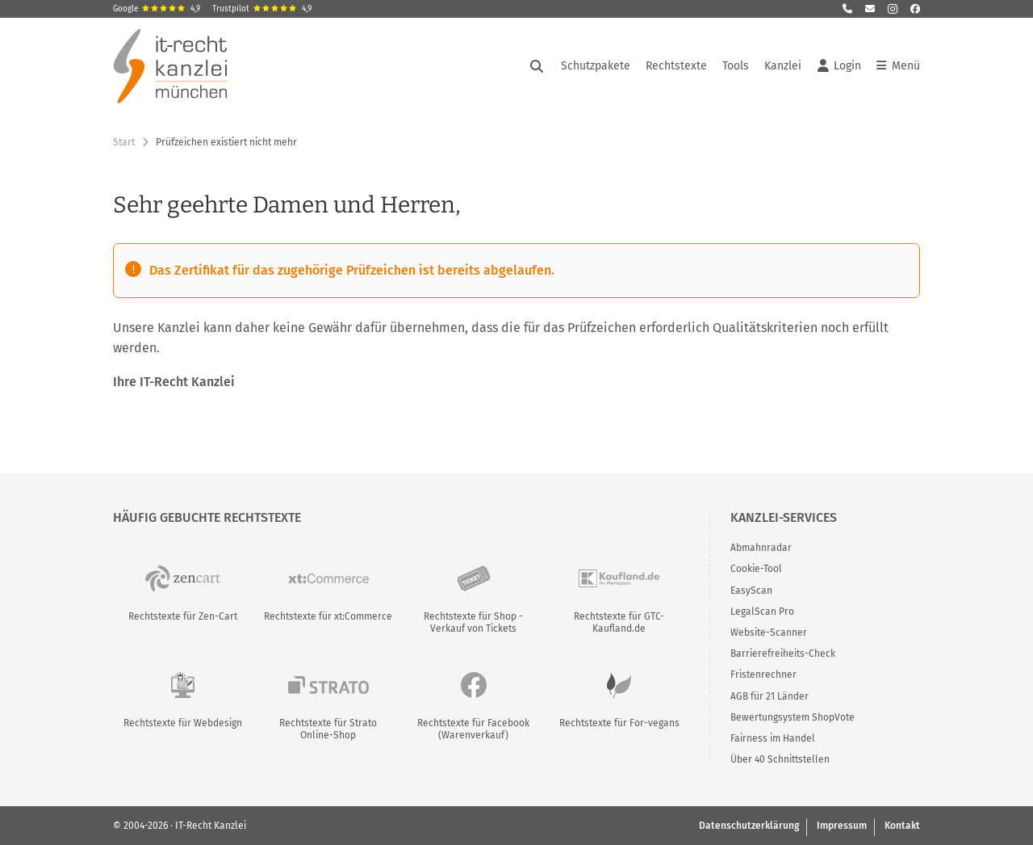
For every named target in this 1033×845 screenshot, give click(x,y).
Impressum (842, 825)
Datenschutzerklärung (749, 825)
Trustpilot (262, 9)
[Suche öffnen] (536, 66)
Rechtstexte (676, 66)
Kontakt (902, 825)
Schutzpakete (595, 66)
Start (124, 142)
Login (839, 66)
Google (156, 9)
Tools (735, 66)
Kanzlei (782, 66)
